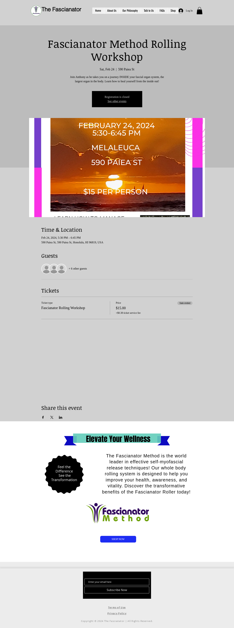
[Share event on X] (52, 417)
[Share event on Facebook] (43, 417)
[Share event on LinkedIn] (60, 417)
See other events (117, 101)
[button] (199, 10)
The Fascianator (61, 9)
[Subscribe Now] (116, 590)
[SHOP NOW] (118, 539)
